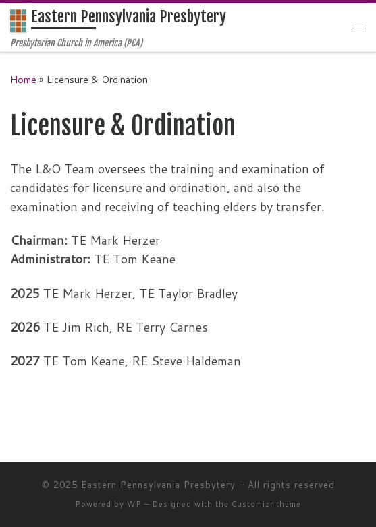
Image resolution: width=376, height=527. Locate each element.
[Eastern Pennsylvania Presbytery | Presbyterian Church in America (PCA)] (18, 20)
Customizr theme (266, 504)
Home (23, 79)
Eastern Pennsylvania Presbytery (158, 484)
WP (134, 504)
